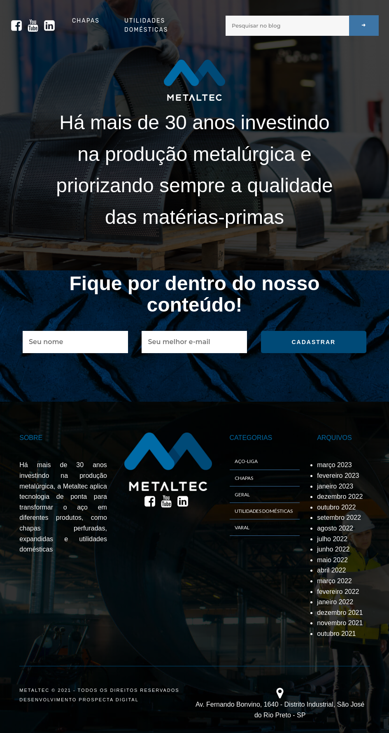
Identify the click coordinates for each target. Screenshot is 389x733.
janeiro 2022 (335, 601)
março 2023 (334, 464)
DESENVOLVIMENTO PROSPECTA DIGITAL (79, 699)
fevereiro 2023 (338, 475)
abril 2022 (331, 570)
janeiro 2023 (335, 486)
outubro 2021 (336, 633)
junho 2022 (333, 549)
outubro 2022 (336, 507)
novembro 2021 (340, 622)
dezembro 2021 (340, 612)
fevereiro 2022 (338, 591)
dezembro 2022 (340, 496)
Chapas (86, 20)
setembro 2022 (339, 517)
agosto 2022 (335, 528)
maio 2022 (332, 559)
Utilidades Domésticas (146, 25)
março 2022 (334, 580)
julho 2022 (332, 538)
